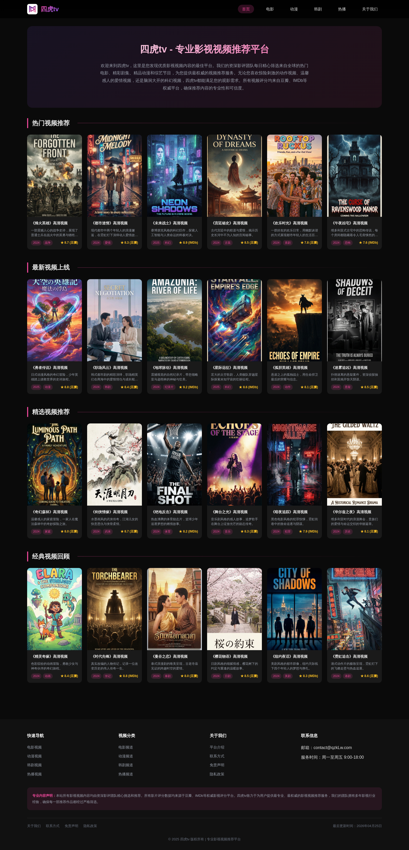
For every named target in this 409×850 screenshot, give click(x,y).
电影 (270, 9)
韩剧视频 (34, 765)
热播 (342, 9)
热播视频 (34, 774)
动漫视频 (34, 756)
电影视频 (34, 747)
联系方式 (217, 756)
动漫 (294, 9)
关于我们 (370, 9)
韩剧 (318, 9)
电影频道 (125, 747)
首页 (246, 9)
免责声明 (217, 765)
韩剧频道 (125, 765)
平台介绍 (217, 747)
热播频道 (125, 774)
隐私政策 (217, 774)
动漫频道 (125, 756)
